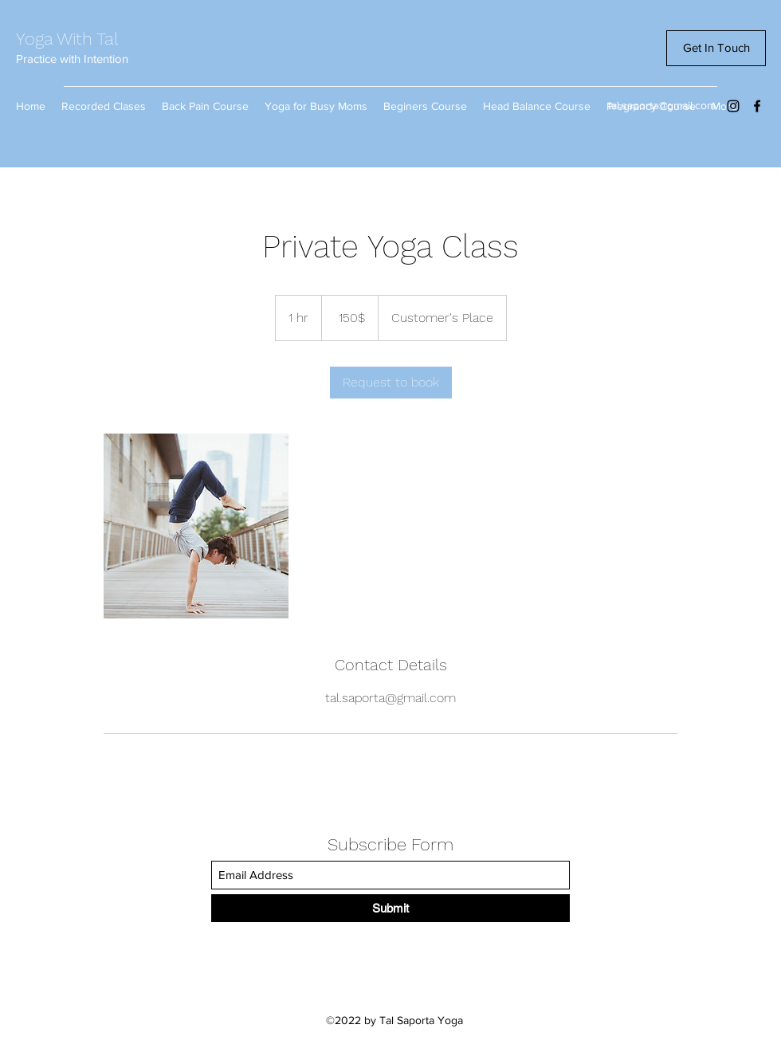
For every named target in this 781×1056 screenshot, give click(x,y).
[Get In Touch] (716, 48)
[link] (391, 382)
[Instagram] (733, 106)
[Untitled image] (196, 526)
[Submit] (390, 908)
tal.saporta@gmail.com (662, 105)
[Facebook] (757, 106)
